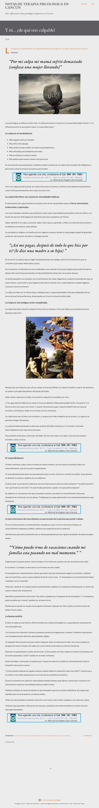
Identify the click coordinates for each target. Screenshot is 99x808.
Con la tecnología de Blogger (49, 800)
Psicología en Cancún (61, 735)
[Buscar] (84, 4)
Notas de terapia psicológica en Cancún (37, 6)
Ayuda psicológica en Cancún (24, 735)
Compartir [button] (87, 735)
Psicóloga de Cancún (45, 735)
